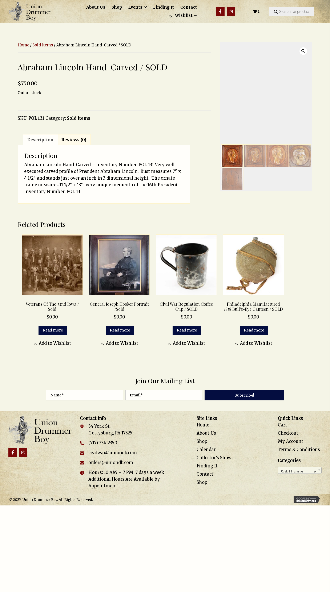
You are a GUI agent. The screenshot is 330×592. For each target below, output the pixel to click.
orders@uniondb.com (110, 462)
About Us (206, 433)
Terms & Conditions (299, 449)
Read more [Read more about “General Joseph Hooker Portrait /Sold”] (120, 330)
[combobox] (300, 470)
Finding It (207, 465)
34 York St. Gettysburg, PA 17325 (110, 429)
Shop (202, 441)
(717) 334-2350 (102, 442)
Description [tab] (40, 139)
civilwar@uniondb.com (112, 452)
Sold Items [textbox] (298, 470)
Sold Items (42, 45)
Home (23, 45)
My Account (290, 441)
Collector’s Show (214, 457)
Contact (205, 474)
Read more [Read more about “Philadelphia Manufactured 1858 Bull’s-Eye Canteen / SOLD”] (254, 330)
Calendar (206, 449)
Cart (282, 425)
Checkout (288, 433)
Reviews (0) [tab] (73, 139)
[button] (220, 11)
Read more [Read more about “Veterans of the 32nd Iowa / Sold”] (53, 330)
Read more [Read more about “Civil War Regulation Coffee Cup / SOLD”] (187, 330)
